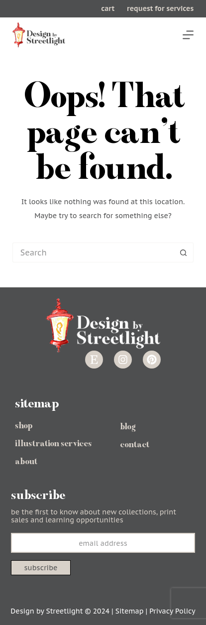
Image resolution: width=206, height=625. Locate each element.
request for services (160, 8)
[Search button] (184, 252)
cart (107, 8)
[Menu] (188, 34)
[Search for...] (93, 252)
